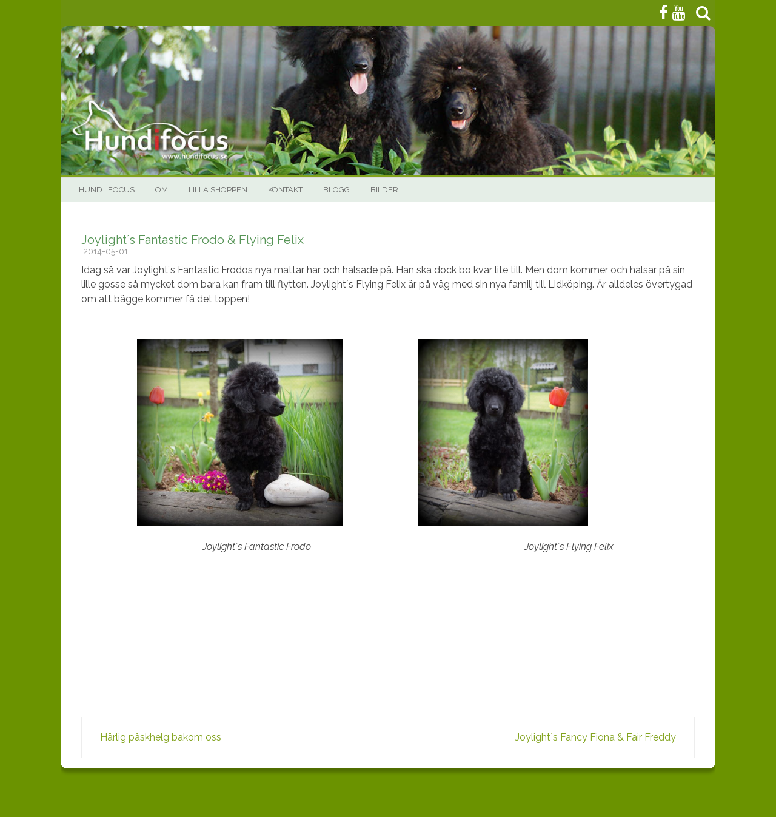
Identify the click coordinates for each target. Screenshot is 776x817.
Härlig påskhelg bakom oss (156, 737)
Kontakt (285, 189)
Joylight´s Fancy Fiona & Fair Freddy (599, 737)
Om (161, 189)
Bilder (384, 189)
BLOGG (336, 189)
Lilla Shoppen (218, 189)
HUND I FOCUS (107, 189)
